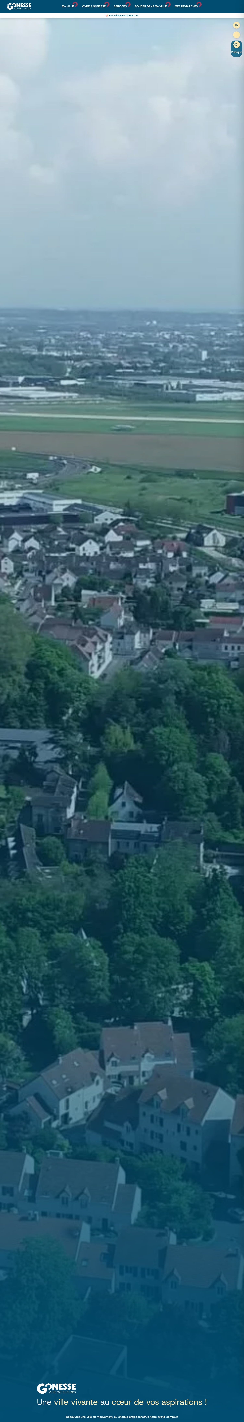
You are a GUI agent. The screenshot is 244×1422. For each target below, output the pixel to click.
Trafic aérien (236, 25)
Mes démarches (186, 6)
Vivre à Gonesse (94, 6)
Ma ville (68, 6)
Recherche (236, 35)
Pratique (236, 52)
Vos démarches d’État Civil (123, 15)
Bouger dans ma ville (151, 6)
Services (120, 6)
